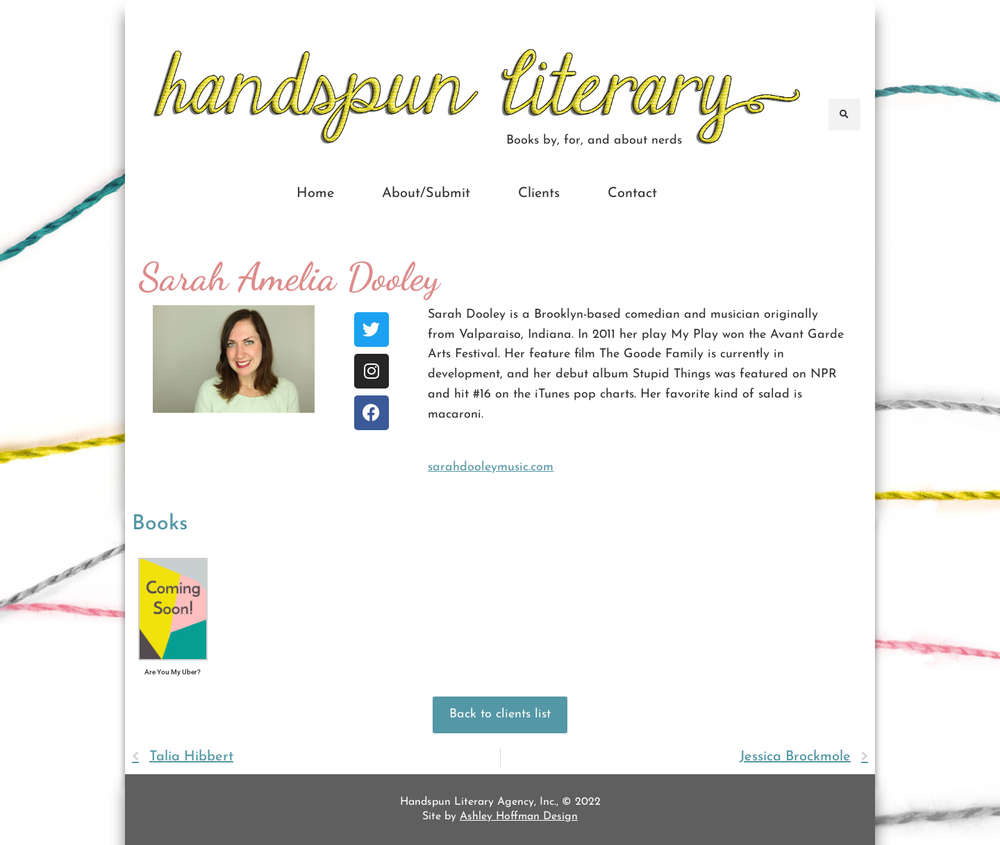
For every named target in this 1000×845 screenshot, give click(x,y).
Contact (632, 193)
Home (315, 193)
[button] (844, 114)
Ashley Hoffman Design (519, 816)
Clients (539, 193)
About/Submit (426, 193)
